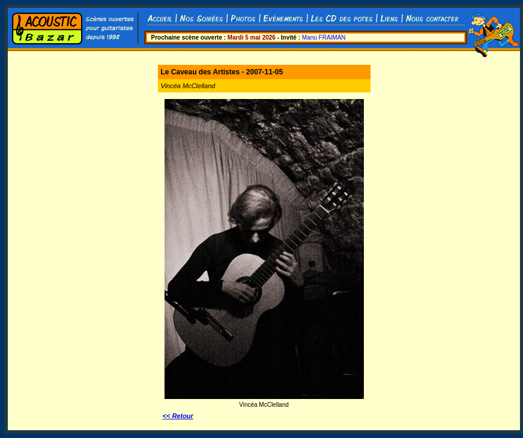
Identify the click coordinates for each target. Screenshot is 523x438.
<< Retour (178, 415)
